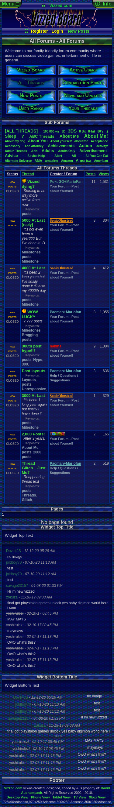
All (74, 156)
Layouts (29, 380)
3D (64, 131)
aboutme (81, 141)
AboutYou (38, 141)
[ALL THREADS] (21, 131)
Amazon (67, 160)
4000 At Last (33, 268)
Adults (48, 150)
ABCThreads (41, 136)
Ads (34, 151)
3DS (72, 130)
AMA (38, 160)
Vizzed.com (60, 5)
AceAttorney (34, 146)
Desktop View (17, 797)
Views (103, 174)
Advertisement (93, 150)
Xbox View (97, 797)
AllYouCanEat (96, 156)
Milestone (30, 261)
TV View (79, 797)
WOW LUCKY (30, 314)
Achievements (61, 146)
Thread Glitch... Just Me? (34, 468)
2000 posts (31, 454)
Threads (29, 495)
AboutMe (69, 136)
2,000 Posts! (33, 434)
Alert (58, 156)
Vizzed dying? (31, 184)
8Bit (82, 131)
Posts (91, 174)
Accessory (12, 146)
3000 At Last (33, 395)
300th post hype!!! (32, 348)
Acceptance (99, 141)
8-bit (91, 131)
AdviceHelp (36, 156)
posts (27, 214)
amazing (51, 160)
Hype (37, 360)
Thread (28, 174)
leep (10, 136)
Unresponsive (34, 389)
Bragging (30, 335)
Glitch (27, 500)
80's (100, 131)
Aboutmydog (15, 141)
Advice (11, 155)
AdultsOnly (66, 151)
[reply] (27, 225)
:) (107, 131)
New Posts (78, 31)
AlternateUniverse (18, 160)
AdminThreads (16, 151)
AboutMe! (96, 136)
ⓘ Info (103, 3)
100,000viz (51, 131)
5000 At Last (33, 220)
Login (57, 31)
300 (25, 364)
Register (39, 31)
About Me (30, 447)
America (83, 160)
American (101, 160)
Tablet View (62, 797)
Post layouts (33, 371)
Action (85, 145)
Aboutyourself (61, 141)
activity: (102, 146)
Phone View (40, 797)
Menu (10, 3)
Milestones (31, 252)
